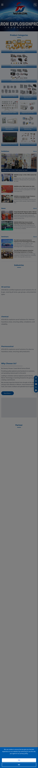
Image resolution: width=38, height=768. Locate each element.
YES (19, 760)
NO (19, 765)
